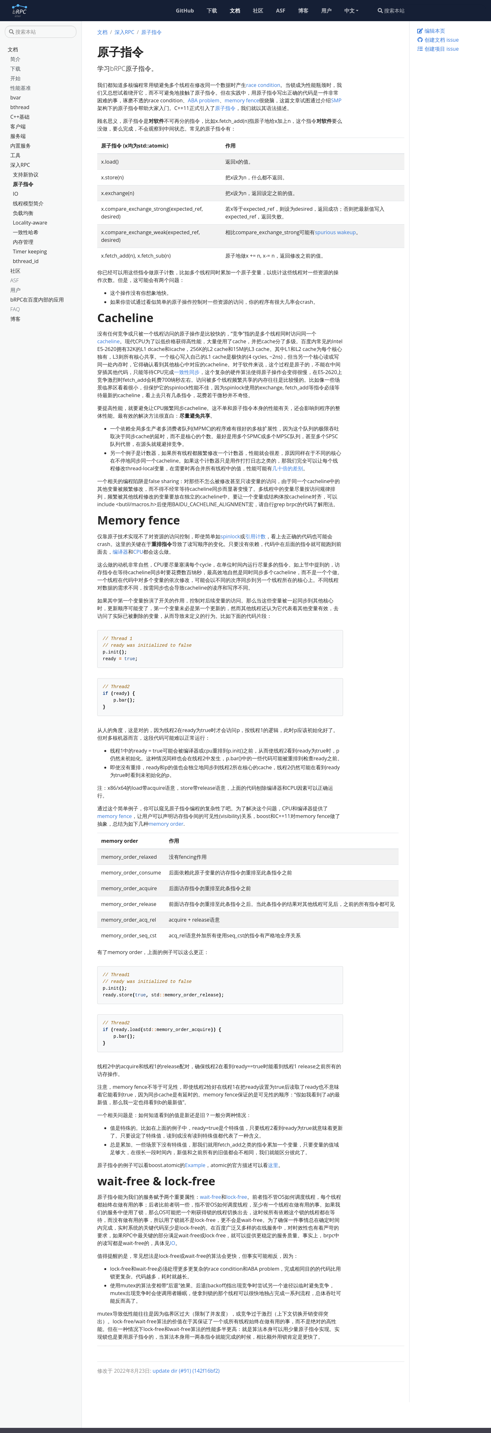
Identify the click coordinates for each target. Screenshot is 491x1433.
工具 (15, 155)
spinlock (230, 536)
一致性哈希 (26, 232)
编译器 (120, 551)
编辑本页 (431, 30)
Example (195, 1165)
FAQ (15, 309)
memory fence (242, 100)
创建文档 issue (438, 39)
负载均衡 (23, 213)
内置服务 (20, 145)
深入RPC (20, 164)
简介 (15, 59)
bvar (15, 97)
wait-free (210, 1196)
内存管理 (23, 241)
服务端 (18, 136)
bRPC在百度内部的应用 (37, 299)
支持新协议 (26, 174)
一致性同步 (187, 372)
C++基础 (20, 116)
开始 (15, 78)
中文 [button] (349, 10)
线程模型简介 (28, 203)
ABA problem (203, 100)
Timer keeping (30, 251)
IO (15, 193)
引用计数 (255, 536)
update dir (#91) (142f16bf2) (186, 1370)
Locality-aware (30, 222)
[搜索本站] (430, 10)
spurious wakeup (335, 232)
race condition (263, 85)
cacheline (108, 341)
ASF (14, 280)
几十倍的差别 (287, 468)
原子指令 (23, 184)
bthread (20, 107)
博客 (15, 318)
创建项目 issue (438, 48)
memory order (166, 823)
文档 (13, 49)
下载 (15, 68)
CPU (138, 551)
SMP (336, 100)
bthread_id (26, 261)
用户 (15, 290)
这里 (273, 1165)
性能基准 (20, 87)
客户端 (18, 126)
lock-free (236, 1196)
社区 (15, 270)
